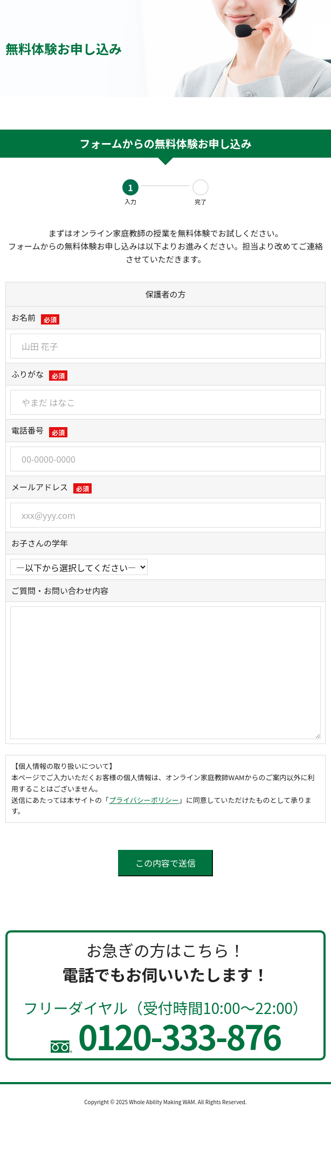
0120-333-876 (166, 1035)
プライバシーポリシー (144, 800)
